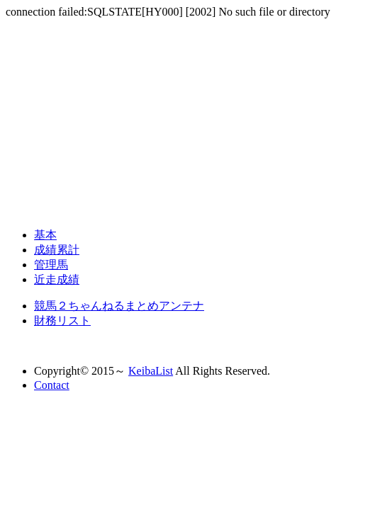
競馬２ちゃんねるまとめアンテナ (119, 306)
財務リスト (62, 320)
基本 (45, 235)
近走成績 (56, 279)
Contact (51, 385)
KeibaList (150, 371)
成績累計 (56, 250)
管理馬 (51, 265)
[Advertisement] (185, 117)
